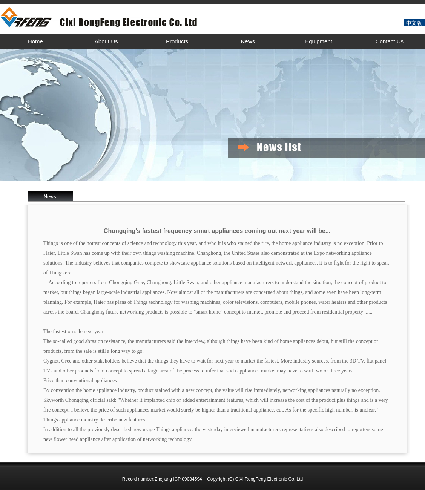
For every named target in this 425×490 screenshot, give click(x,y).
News (248, 41)
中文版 (414, 23)
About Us (106, 41)
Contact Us (390, 41)
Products (177, 41)
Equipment (318, 41)
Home (35, 41)
